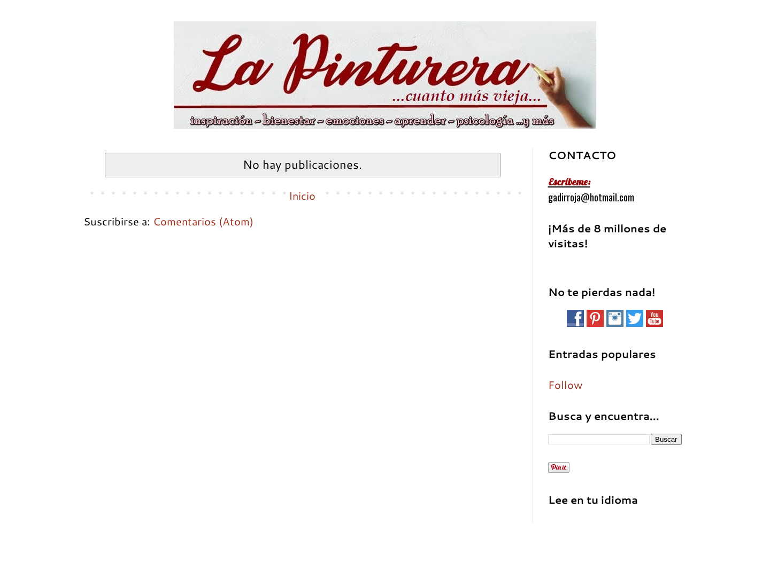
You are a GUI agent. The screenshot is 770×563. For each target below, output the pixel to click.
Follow (565, 384)
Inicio (302, 195)
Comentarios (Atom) (203, 221)
